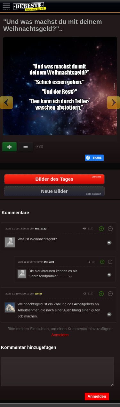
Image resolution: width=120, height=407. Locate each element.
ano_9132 (40, 228)
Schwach (26, 147)
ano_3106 (49, 262)
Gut (10, 147)
